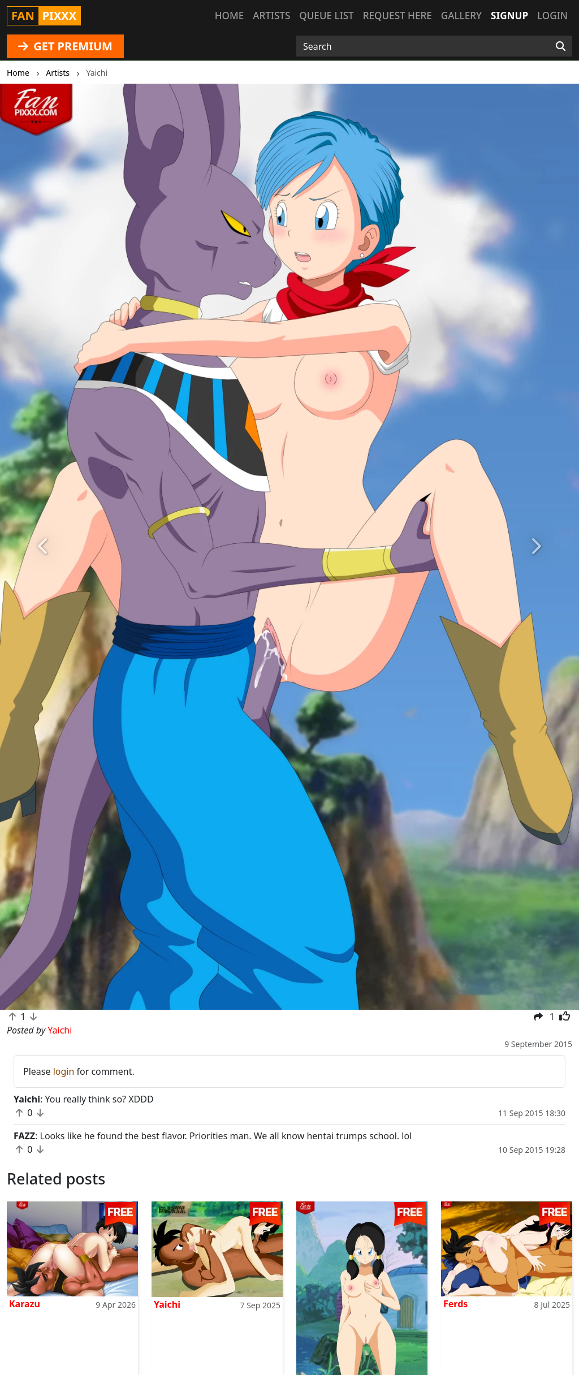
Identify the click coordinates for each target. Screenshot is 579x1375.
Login (552, 15)
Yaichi (167, 1304)
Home (229, 15)
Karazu (24, 1304)
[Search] (560, 46)
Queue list (326, 15)
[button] (43, 547)
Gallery (461, 15)
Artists (271, 15)
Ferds (455, 1304)
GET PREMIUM (65, 46)
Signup (509, 15)
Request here (397, 15)
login (64, 1071)
